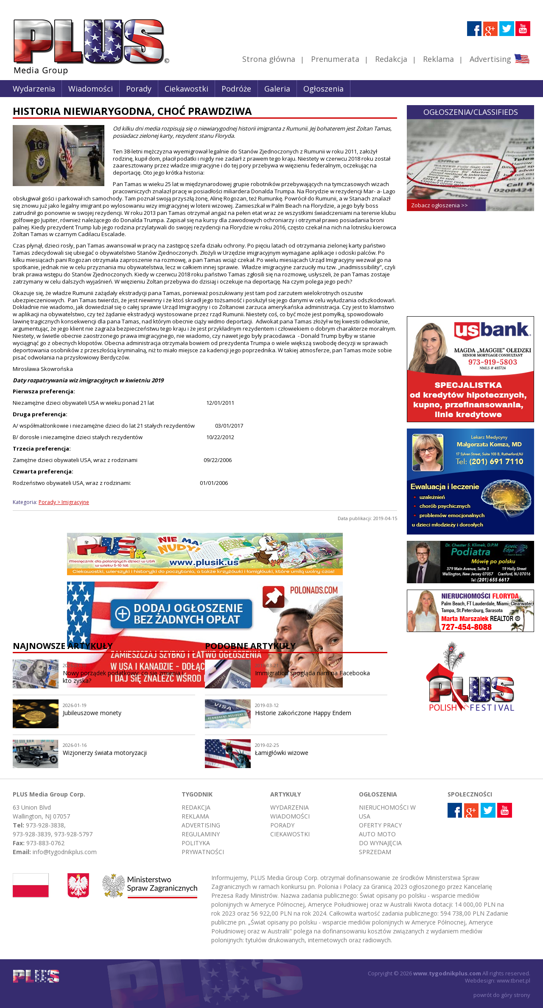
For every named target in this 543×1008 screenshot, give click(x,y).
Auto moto (377, 834)
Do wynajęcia (380, 843)
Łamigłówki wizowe (281, 753)
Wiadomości (90, 89)
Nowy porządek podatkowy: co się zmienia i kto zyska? (123, 677)
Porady (138, 89)
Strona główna (268, 59)
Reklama (438, 59)
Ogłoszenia (323, 89)
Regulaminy (201, 834)
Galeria (277, 89)
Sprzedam (375, 852)
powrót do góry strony (501, 995)
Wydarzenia (34, 89)
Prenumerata (335, 59)
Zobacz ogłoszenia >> (439, 205)
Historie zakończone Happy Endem (303, 713)
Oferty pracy (380, 825)
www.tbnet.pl (513, 980)
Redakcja (391, 59)
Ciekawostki (186, 89)
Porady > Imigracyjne (64, 502)
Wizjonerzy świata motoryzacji (105, 753)
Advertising (499, 58)
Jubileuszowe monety (92, 713)
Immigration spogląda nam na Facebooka (312, 673)
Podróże (236, 89)
